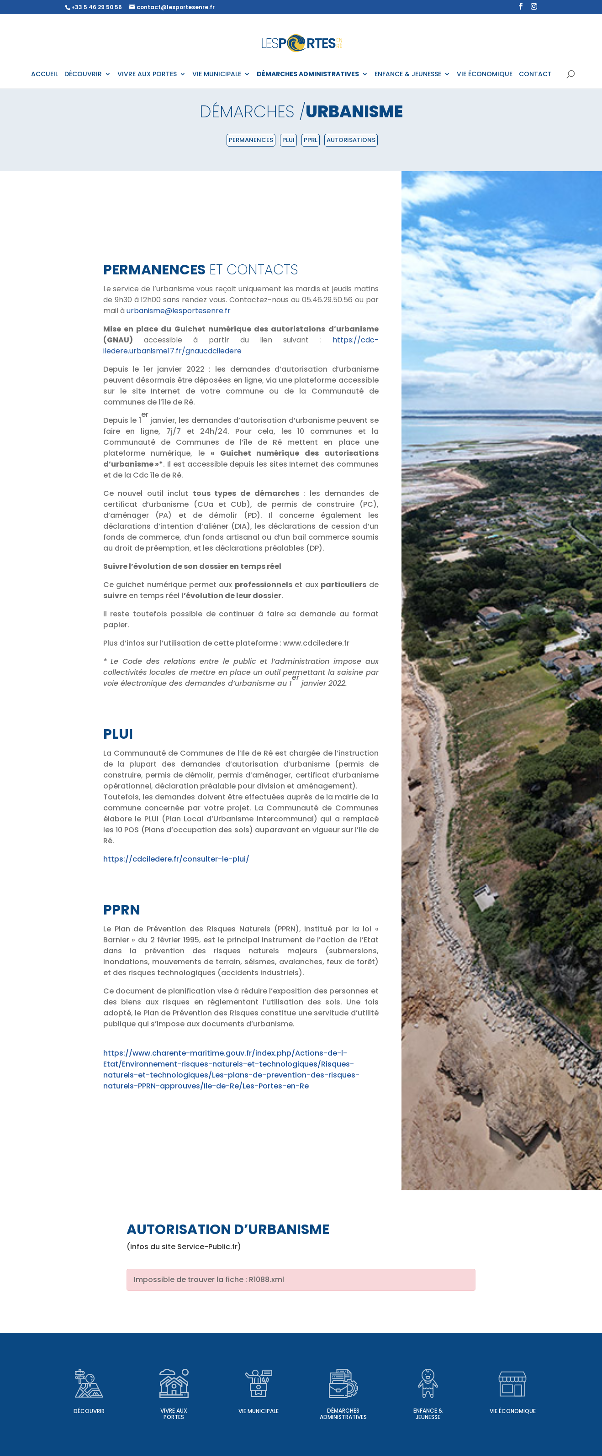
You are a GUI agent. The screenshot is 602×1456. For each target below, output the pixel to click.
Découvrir (89, 1411)
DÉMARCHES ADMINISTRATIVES (308, 75)
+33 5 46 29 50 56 (96, 7)
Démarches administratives (343, 1414)
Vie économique (513, 1411)
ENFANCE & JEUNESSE (408, 75)
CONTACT (535, 75)
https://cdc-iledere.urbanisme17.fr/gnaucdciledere (241, 345)
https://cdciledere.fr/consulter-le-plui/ (176, 859)
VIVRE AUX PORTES (147, 75)
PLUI (288, 140)
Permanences (251, 140)
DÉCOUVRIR (83, 75)
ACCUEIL (44, 75)
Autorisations (351, 140)
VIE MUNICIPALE (216, 75)
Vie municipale (258, 1411)
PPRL (310, 140)
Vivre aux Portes (173, 1414)
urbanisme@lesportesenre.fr (179, 310)
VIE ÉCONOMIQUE (484, 75)
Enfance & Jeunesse (428, 1414)
